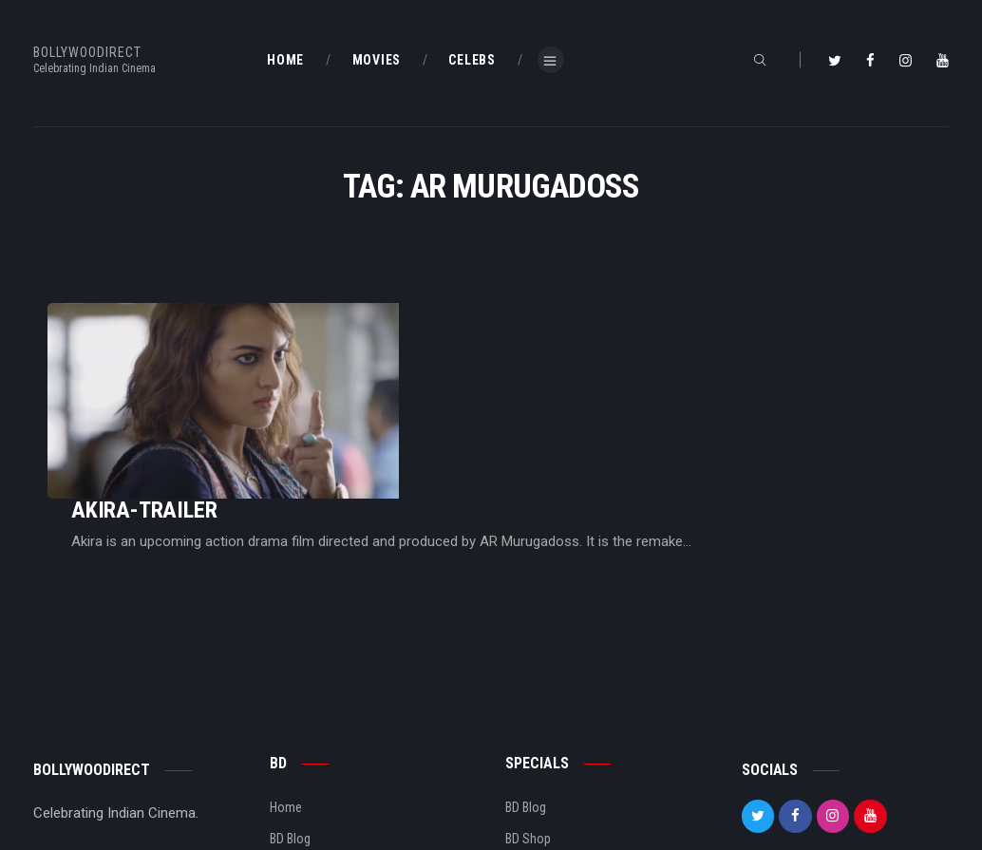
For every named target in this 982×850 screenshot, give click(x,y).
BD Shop (528, 721)
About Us (295, 752)
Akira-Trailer (381, 355)
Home (286, 690)
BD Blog (290, 721)
